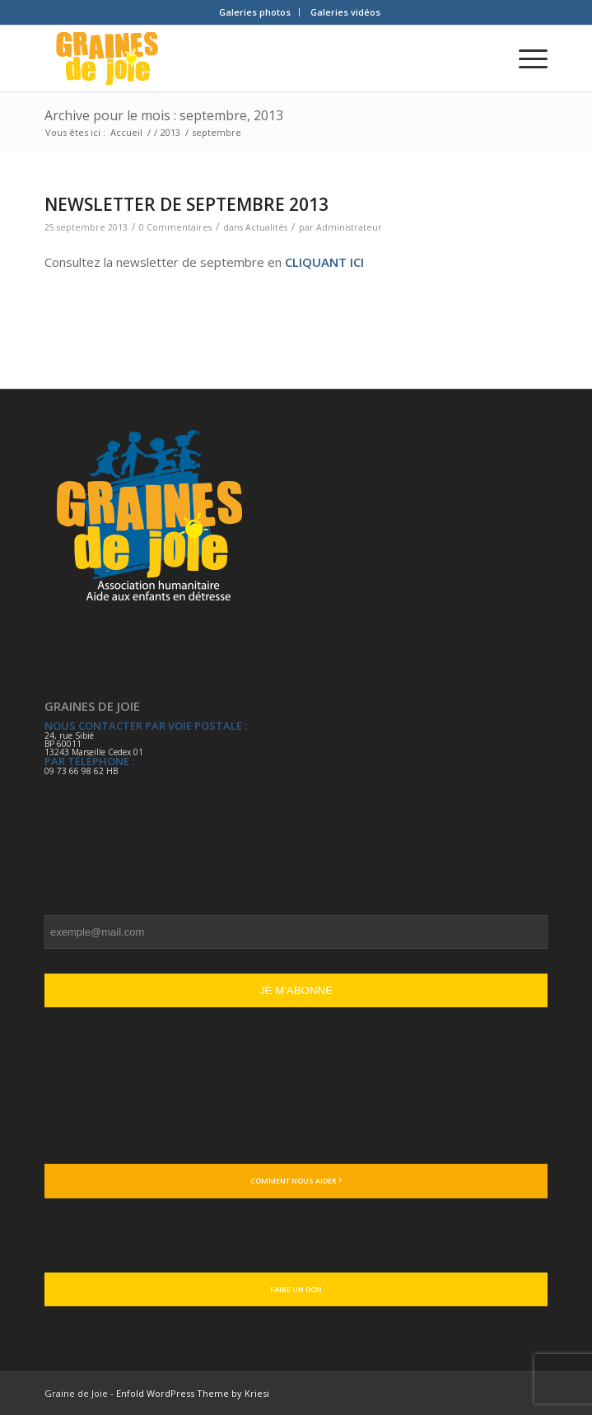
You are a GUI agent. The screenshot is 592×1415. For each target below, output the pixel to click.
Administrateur (349, 227)
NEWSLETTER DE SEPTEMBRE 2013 (186, 204)
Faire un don (296, 1289)
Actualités (266, 227)
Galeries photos (255, 12)
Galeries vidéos (345, 12)
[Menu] (525, 58)
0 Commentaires (175, 227)
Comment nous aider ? (296, 1180)
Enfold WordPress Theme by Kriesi (192, 1393)
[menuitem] (255, 12)
